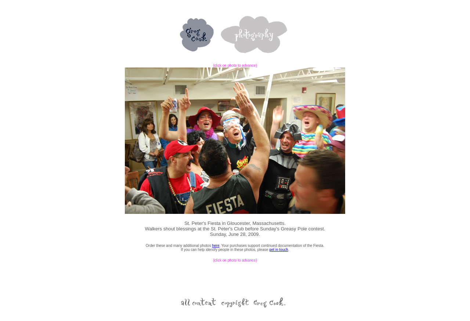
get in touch (278, 250)
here (215, 246)
